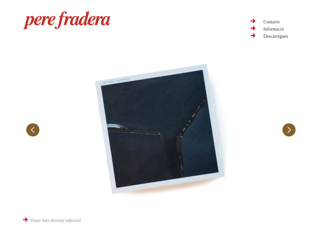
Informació (273, 29)
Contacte (271, 21)
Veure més (55, 220)
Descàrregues (275, 36)
